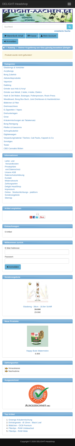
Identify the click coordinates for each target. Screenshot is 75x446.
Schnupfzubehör (11, 131)
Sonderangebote (12, 195)
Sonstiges (8, 141)
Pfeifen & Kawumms (13, 127)
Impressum (10, 189)
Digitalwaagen (10, 134)
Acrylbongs (9, 71)
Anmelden (10, 41)
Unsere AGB (10, 172)
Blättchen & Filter (11, 103)
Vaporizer (8, 81)
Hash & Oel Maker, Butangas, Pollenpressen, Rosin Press (29, 96)
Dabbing (7, 85)
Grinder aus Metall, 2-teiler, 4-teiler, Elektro (23, 92)
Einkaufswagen (11, 226)
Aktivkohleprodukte (12, 78)
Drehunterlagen (11, 113)
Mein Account (48, 36)
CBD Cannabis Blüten (13, 148)
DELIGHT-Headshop (45, 441)
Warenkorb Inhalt (13, 36)
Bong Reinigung (11, 124)
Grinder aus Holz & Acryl (15, 88)
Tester (6, 145)
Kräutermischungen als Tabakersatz (19, 120)
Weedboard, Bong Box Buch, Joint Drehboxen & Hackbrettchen (32, 99)
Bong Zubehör (10, 74)
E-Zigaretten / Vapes (13, 110)
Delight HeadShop (13, 186)
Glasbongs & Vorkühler (14, 67)
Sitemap (8, 198)
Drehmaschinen (11, 106)
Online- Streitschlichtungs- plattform (21, 192)
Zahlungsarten (11, 183)
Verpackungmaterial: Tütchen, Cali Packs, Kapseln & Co (29, 138)
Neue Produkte (11, 321)
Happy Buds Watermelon (37, 351)
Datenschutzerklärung (14, 175)
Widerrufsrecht (11, 181)
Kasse (32, 36)
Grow (6, 117)
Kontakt (8, 178)
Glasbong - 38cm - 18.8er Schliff (37, 306)
